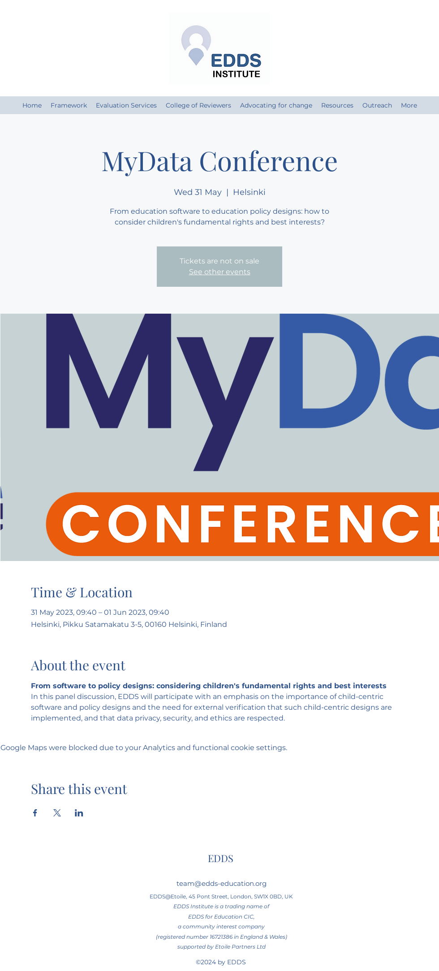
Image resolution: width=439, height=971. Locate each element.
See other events (219, 272)
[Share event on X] (57, 812)
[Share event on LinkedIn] (79, 812)
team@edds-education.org (221, 883)
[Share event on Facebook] (35, 812)
